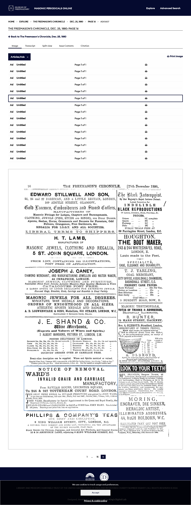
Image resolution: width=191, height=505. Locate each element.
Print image (175, 56)
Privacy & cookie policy (95, 500)
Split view (47, 45)
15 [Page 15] (97, 456)
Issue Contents (66, 45)
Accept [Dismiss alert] (95, 492)
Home (11, 21)
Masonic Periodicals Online (53, 8)
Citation (85, 45)
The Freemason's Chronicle (49, 21)
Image (15, 45)
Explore (150, 8)
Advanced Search (170, 8)
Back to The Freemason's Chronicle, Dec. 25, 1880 (37, 36)
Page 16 (92, 21)
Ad (11, 64)
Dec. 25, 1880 (76, 21)
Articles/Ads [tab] (17, 56)
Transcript (30, 45)
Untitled (21, 64)
